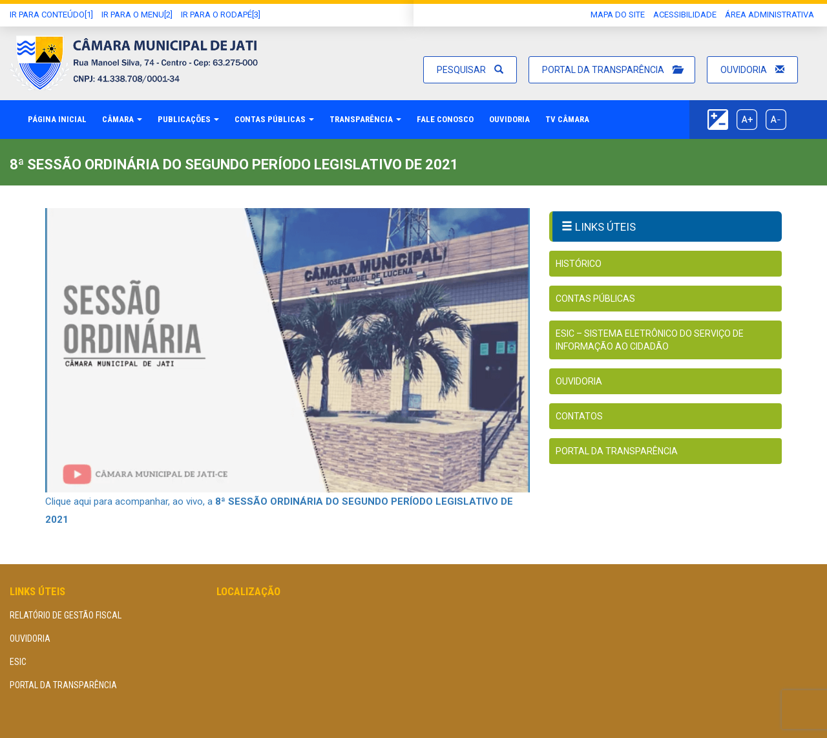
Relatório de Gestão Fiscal (65, 615)
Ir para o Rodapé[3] (220, 14)
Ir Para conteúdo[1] (51, 14)
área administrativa (769, 14)
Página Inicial (57, 119)
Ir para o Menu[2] (137, 14)
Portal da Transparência (612, 70)
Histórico (579, 263)
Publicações (188, 119)
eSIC (18, 662)
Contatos (579, 416)
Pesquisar (470, 70)
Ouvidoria (752, 70)
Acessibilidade (685, 14)
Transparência (365, 119)
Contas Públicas (274, 119)
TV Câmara (567, 119)
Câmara (122, 119)
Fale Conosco (445, 119)
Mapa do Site (618, 14)
